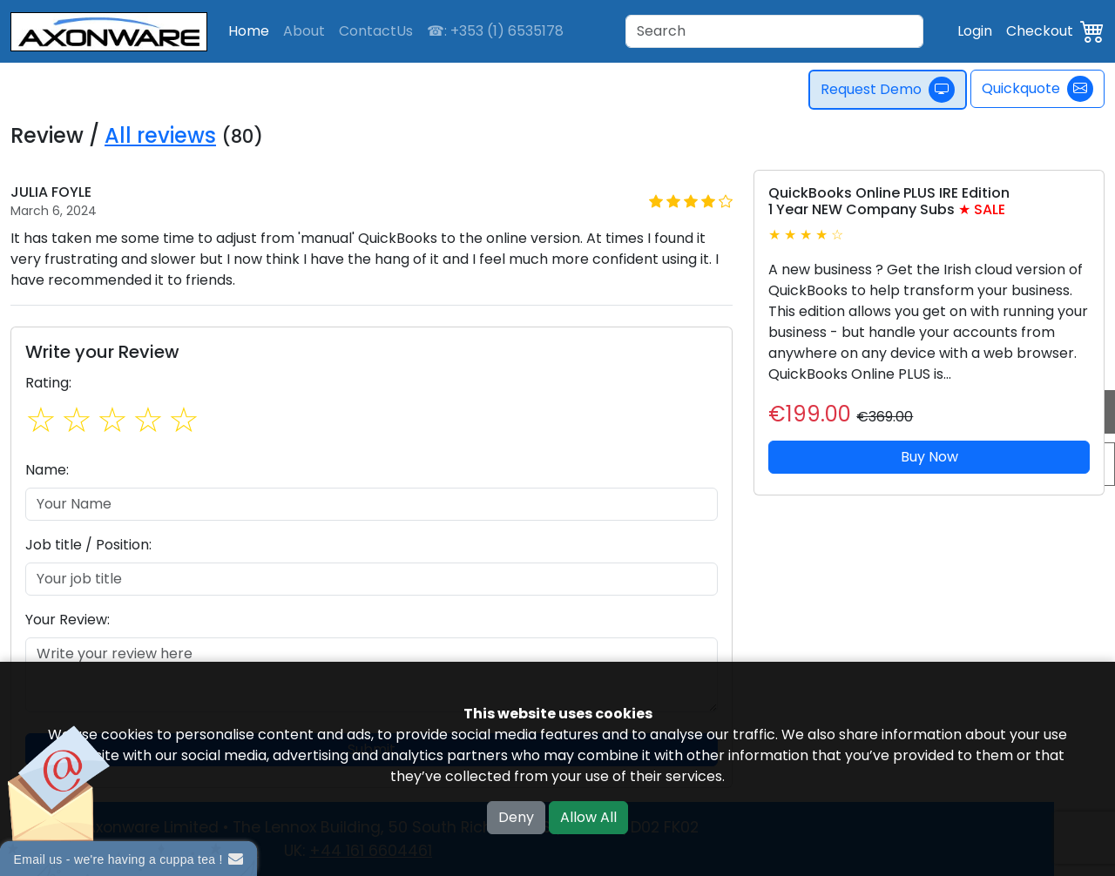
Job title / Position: (88, 545)
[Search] (774, 31)
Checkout (1039, 31)
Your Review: (67, 620)
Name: (47, 470)
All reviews (160, 135)
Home (248, 31)
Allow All (588, 817)
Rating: (48, 383)
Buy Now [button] (929, 457)
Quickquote (1037, 89)
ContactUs (376, 31)
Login (974, 31)
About (304, 31)
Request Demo (889, 90)
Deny (516, 817)
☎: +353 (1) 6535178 (495, 31)
